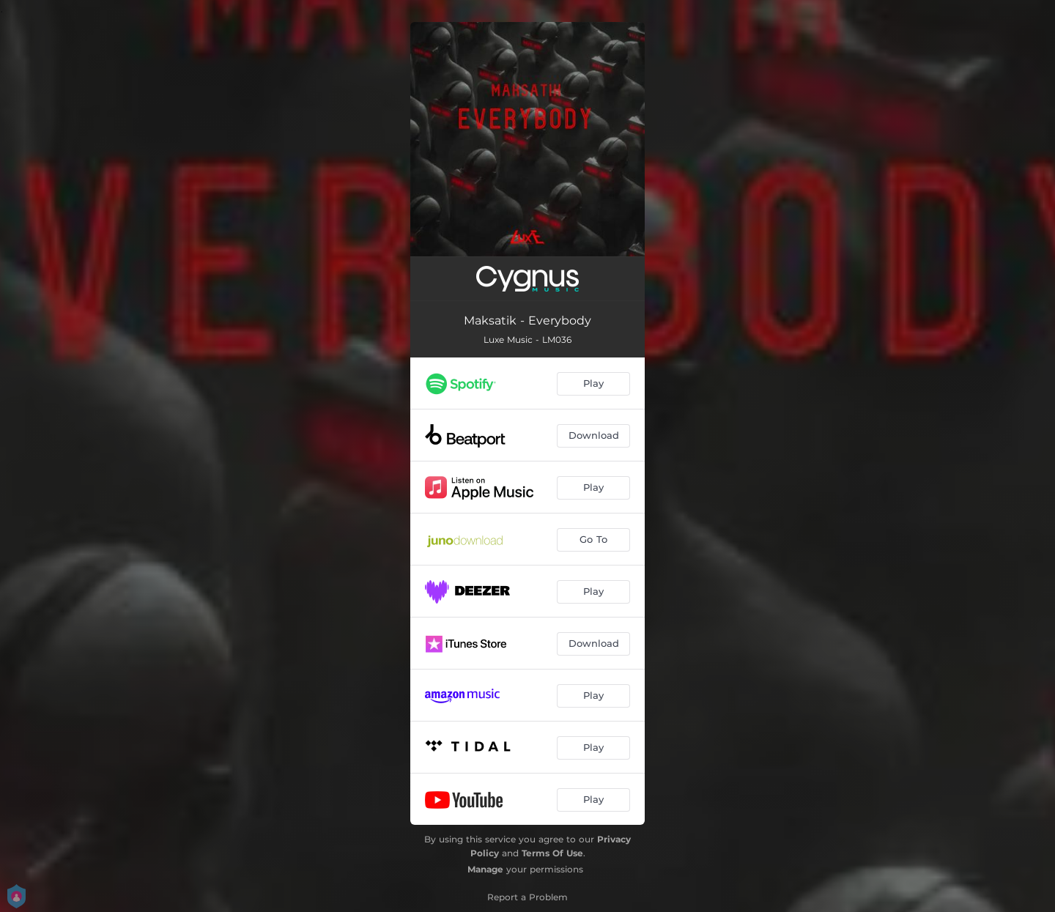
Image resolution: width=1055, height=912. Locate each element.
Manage (485, 869)
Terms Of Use (552, 853)
